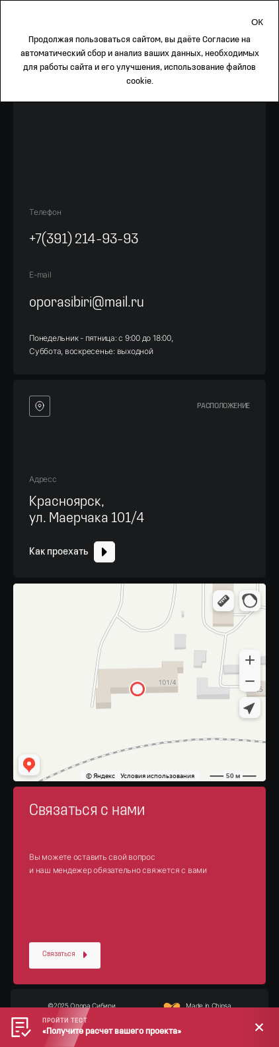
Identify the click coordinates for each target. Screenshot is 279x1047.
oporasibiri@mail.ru (86, 303)
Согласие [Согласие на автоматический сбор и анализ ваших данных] (220, 40)
